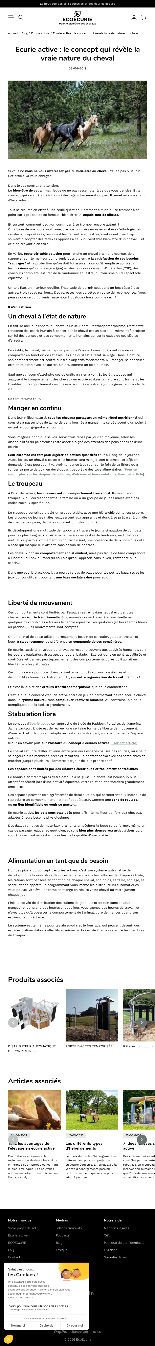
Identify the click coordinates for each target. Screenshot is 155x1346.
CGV (107, 1235)
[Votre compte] (134, 17)
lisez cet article (123, 743)
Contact (14, 1257)
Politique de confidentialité (124, 1243)
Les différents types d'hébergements (84, 1146)
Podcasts (63, 1235)
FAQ (11, 1250)
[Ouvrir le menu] (11, 17)
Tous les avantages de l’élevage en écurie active (31, 1146)
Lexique (61, 1250)
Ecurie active (40, 33)
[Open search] (21, 17)
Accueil (13, 33)
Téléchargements (69, 1228)
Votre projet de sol (22, 1228)
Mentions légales (116, 1228)
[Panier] (143, 17)
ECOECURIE (17, 1243)
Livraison (110, 1250)
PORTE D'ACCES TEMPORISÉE (89, 1046)
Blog (24, 33)
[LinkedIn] (91, 1293)
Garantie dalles (115, 1257)
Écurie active (18, 1235)
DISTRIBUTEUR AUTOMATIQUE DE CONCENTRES (32, 1048)
